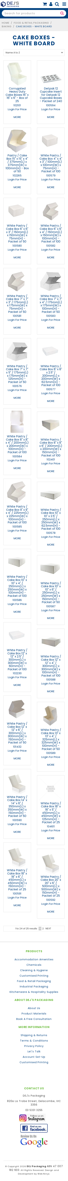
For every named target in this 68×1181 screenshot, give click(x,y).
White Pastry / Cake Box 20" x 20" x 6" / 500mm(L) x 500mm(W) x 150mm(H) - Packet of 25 (51, 886)
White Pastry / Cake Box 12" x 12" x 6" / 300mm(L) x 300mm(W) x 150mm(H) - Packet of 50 (17, 733)
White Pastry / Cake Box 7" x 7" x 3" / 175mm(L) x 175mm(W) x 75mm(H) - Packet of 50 (17, 304)
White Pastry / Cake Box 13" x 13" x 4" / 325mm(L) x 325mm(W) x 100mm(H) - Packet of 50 (51, 739)
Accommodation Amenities (34, 959)
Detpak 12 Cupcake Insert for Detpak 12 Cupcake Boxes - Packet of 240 (51, 94)
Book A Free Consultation (34, 1019)
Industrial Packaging (34, 986)
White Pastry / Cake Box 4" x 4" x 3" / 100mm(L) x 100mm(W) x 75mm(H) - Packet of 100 (51, 163)
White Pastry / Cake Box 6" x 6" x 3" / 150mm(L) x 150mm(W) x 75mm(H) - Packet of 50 (17, 234)
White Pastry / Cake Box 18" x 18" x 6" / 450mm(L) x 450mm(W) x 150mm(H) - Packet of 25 (17, 879)
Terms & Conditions (34, 1040)
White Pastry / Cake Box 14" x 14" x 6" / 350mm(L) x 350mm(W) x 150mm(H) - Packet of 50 (17, 806)
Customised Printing (34, 975)
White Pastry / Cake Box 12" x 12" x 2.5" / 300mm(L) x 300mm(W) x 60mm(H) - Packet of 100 (17, 659)
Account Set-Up (34, 1057)
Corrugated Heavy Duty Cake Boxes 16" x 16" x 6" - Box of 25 (17, 94)
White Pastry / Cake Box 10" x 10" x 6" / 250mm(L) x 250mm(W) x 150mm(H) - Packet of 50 (51, 592)
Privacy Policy (34, 1046)
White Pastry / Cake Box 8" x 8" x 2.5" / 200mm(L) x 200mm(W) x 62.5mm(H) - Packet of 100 (51, 375)
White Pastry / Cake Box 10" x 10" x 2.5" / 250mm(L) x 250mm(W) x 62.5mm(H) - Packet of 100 (51, 519)
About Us (34, 1008)
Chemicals (34, 965)
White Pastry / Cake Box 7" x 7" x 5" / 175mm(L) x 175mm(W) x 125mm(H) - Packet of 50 (17, 374)
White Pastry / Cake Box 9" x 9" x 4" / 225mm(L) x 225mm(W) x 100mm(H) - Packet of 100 (17, 514)
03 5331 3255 (34, 1110)
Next (48, 928)
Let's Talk (34, 1051)
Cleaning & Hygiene (34, 970)
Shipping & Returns (34, 1035)
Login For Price (17, 109)
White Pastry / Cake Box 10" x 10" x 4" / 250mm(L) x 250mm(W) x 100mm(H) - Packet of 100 (17, 586)
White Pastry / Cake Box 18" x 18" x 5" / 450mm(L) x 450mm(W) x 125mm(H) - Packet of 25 (51, 812)
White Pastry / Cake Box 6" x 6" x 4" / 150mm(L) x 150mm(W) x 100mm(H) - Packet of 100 (51, 234)
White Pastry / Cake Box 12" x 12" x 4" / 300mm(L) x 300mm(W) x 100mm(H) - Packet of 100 (51, 666)
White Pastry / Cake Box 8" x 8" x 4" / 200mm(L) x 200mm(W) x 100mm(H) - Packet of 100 (17, 444)
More (17, 117)
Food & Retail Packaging (31, 22)
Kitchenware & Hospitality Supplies (34, 992)
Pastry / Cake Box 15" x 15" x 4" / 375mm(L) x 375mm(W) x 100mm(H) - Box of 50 (17, 163)
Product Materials (34, 1013)
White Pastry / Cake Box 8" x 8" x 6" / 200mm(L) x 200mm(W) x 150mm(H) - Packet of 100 (50, 448)
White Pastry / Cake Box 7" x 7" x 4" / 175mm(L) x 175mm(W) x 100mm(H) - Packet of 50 (51, 304)
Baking (6, 26)
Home (5, 22)
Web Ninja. (44, 1173)
